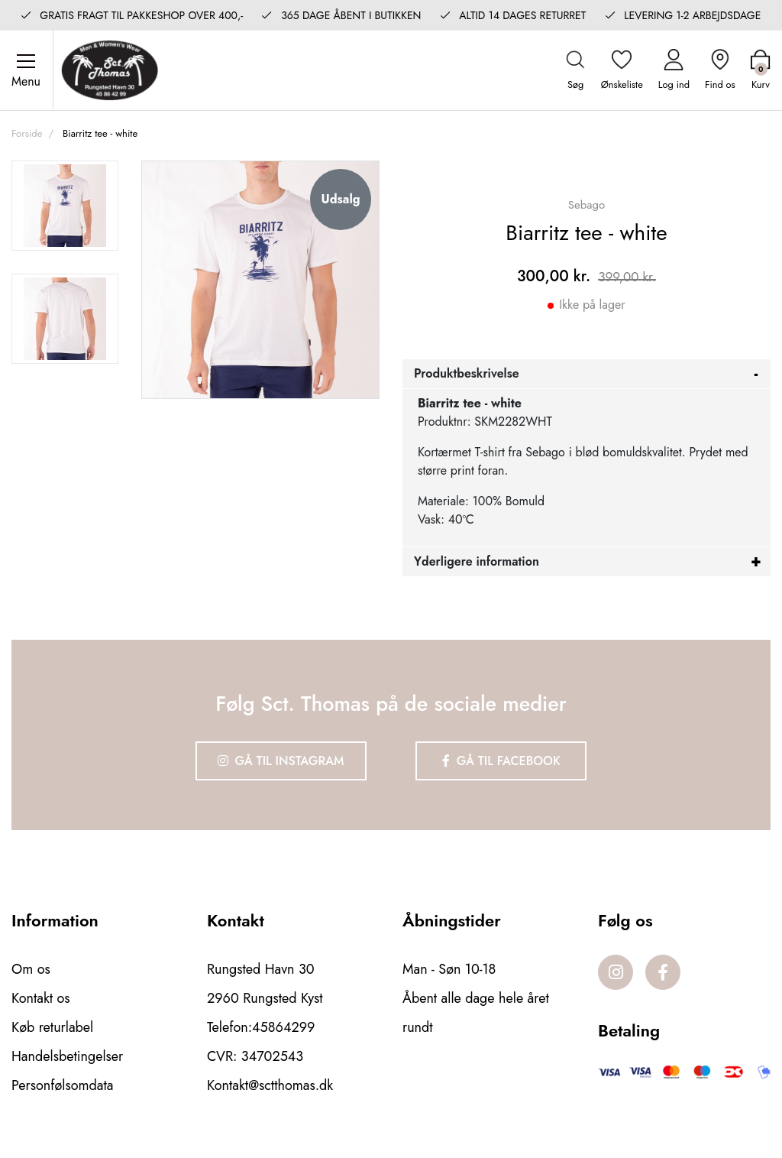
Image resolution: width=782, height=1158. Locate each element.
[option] (64, 206)
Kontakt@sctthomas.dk (270, 1085)
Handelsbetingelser (67, 1056)
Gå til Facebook (501, 761)
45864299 (283, 1027)
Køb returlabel (52, 1027)
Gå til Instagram (281, 761)
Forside (26, 133)
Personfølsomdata (62, 1085)
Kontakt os (40, 998)
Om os (30, 969)
